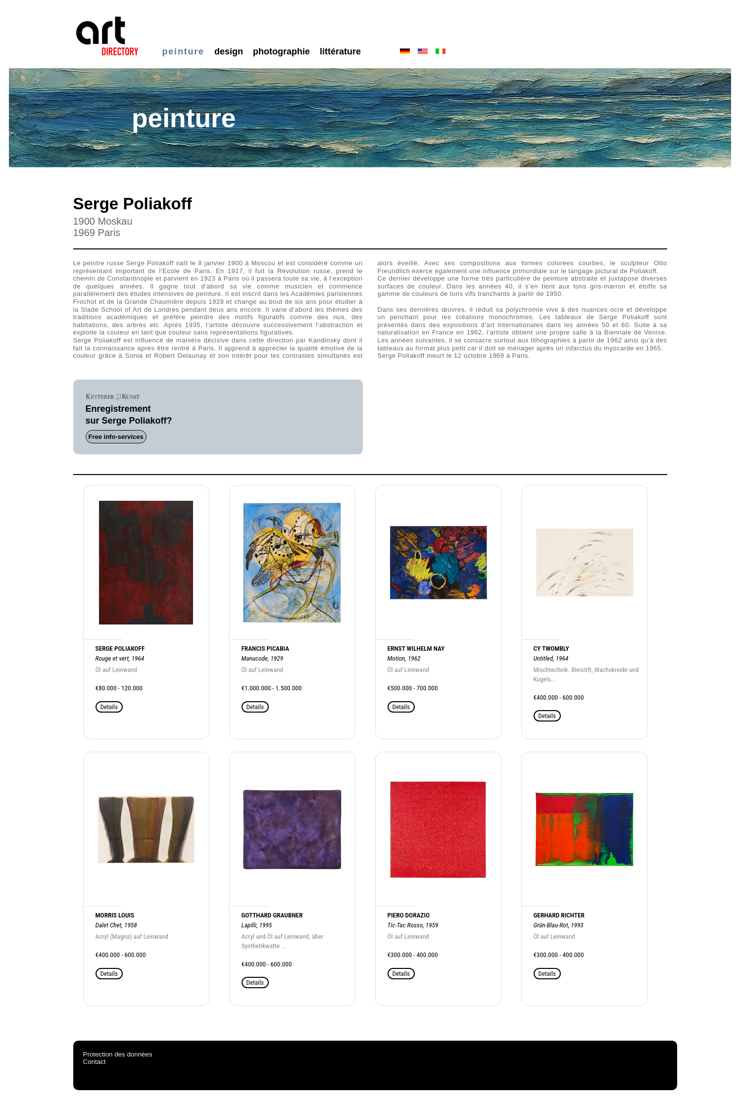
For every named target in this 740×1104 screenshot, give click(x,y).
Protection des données (117, 1054)
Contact (94, 1061)
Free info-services (116, 436)
